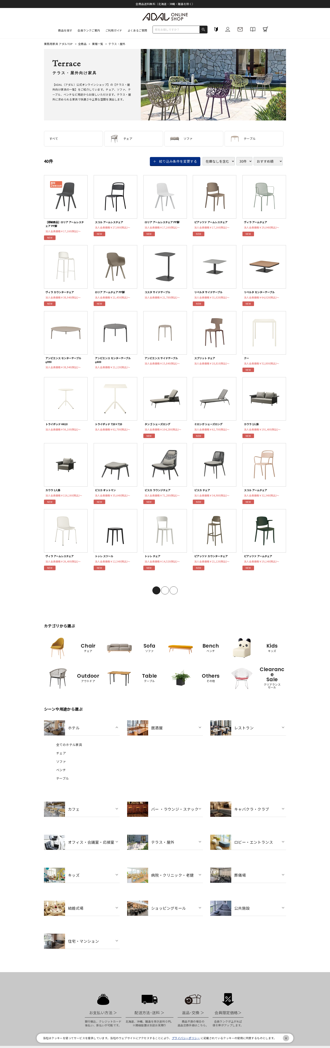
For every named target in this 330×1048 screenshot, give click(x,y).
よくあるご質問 (137, 30)
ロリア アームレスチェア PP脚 (164, 222)
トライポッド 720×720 (110, 426)
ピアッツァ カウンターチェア (213, 560)
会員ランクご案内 (88, 30)
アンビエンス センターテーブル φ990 (65, 362)
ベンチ (61, 774)
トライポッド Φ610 (57, 426)
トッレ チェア (153, 560)
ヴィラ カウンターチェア (61, 293)
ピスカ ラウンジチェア (159, 493)
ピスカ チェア (203, 493)
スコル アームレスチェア (110, 222)
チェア (121, 138)
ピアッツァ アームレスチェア (212, 222)
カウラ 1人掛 (53, 493)
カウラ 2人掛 (252, 426)
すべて (53, 138)
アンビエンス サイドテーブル (163, 360)
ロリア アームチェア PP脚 (111, 293)
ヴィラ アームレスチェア (61, 560)
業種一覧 (98, 44)
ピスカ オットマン (106, 493)
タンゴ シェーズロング (159, 426)
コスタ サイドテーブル (159, 293)
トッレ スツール (105, 560)
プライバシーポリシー (186, 1038)
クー (247, 360)
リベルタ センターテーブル (261, 293)
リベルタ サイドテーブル (210, 293)
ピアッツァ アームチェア (259, 560)
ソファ (181, 138)
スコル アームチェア (257, 493)
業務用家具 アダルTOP (58, 44)
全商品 (82, 44)
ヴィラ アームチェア (257, 222)
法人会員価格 (64, 232)
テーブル (243, 138)
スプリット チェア (206, 360)
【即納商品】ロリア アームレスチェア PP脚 (65, 224)
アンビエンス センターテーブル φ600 (115, 362)
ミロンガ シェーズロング (210, 426)
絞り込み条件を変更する (178, 161)
